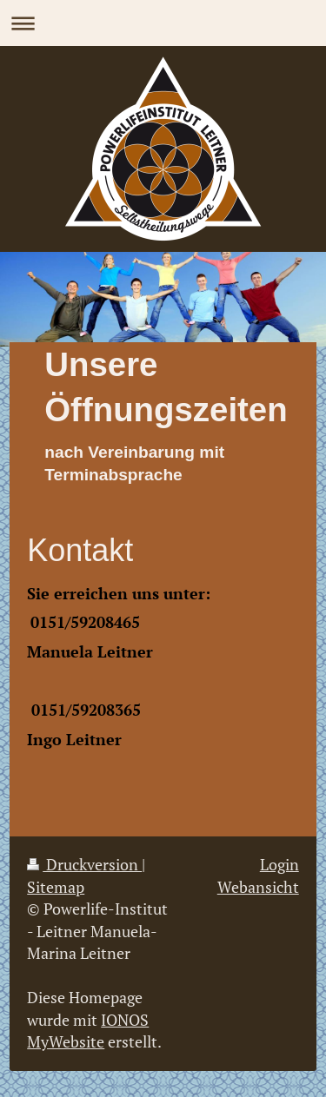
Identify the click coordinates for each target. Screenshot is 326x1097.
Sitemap (55, 886)
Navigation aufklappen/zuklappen (163, 23)
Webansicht (258, 886)
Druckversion (84, 864)
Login (279, 864)
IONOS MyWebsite (88, 1030)
